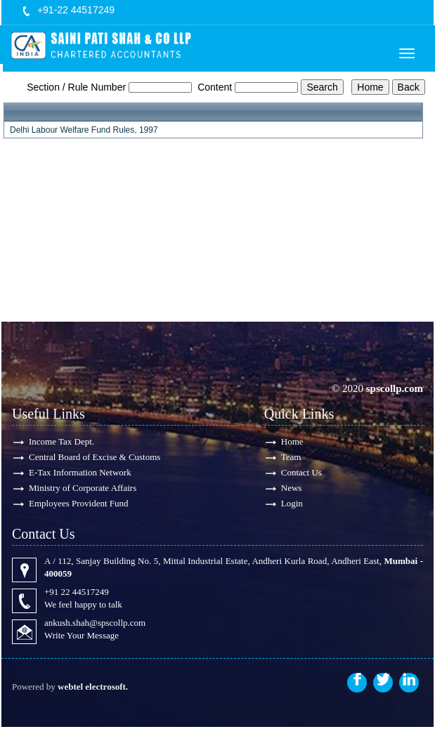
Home (292, 441)
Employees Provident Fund (79, 503)
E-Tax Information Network (80, 472)
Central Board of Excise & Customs (94, 457)
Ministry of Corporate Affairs (82, 488)
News (291, 488)
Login (292, 503)
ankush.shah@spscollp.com (94, 622)
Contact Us (301, 472)
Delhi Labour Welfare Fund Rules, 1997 (84, 130)
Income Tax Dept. (61, 441)
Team (291, 457)
